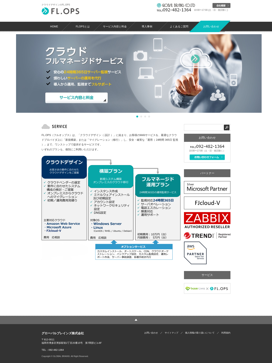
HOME (54, 26)
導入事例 (147, 26)
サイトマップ (171, 332)
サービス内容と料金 (115, 26)
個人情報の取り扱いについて (200, 332)
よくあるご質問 (179, 26)
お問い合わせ (211, 26)
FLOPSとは (83, 26)
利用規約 (225, 332)
